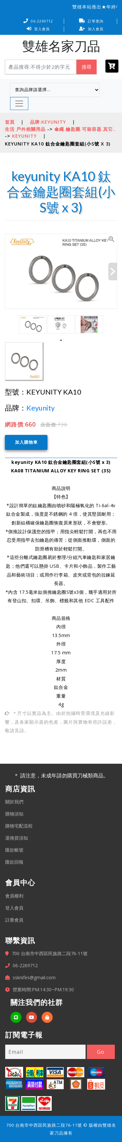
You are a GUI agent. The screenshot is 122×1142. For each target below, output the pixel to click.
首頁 (10, 122)
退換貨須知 (16, 837)
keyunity (24, 136)
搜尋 (86, 66)
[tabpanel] (33, 324)
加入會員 (91, 28)
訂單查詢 (91, 21)
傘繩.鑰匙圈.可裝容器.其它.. (85, 129)
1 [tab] (61, 340)
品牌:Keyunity (48, 122)
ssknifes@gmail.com (34, 977)
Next (112, 271)
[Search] (40, 67)
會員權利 (14, 895)
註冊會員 (14, 919)
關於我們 (14, 801)
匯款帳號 (14, 849)
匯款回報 (14, 861)
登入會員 (38, 28)
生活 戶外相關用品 (25, 129)
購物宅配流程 (19, 825)
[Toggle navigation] (19, 103)
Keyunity (40, 407)
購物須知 (14, 813)
